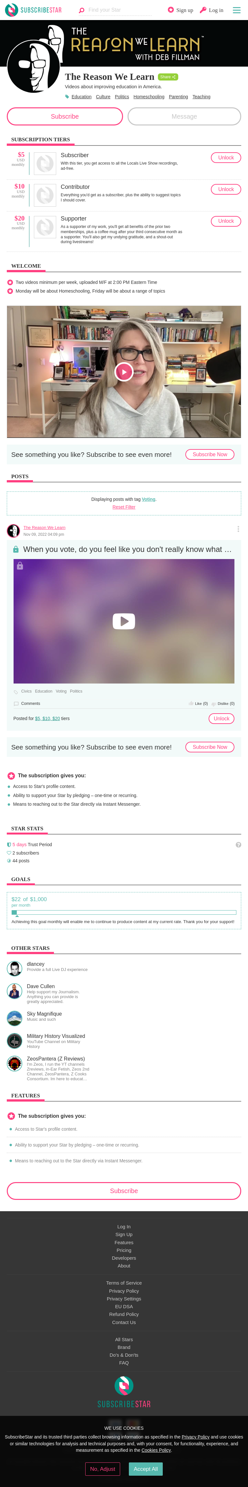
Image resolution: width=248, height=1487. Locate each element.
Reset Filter (124, 507)
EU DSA (124, 1306)
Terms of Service (124, 1283)
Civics (26, 691)
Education (82, 96)
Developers (124, 1258)
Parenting (178, 96)
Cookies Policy (156, 1450)
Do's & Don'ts (124, 1355)
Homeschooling (149, 96)
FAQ (124, 1362)
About (124, 1265)
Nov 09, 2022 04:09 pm (44, 534)
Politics (122, 96)
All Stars (124, 1339)
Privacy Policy (124, 1291)
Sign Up (124, 1234)
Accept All (146, 1469)
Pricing (124, 1250)
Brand (124, 1347)
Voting (148, 499)
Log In (123, 1226)
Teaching (201, 96)
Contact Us (124, 1322)
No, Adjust (102, 1469)
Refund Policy (124, 1314)
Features (124, 1242)
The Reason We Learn (45, 527)
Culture (103, 96)
